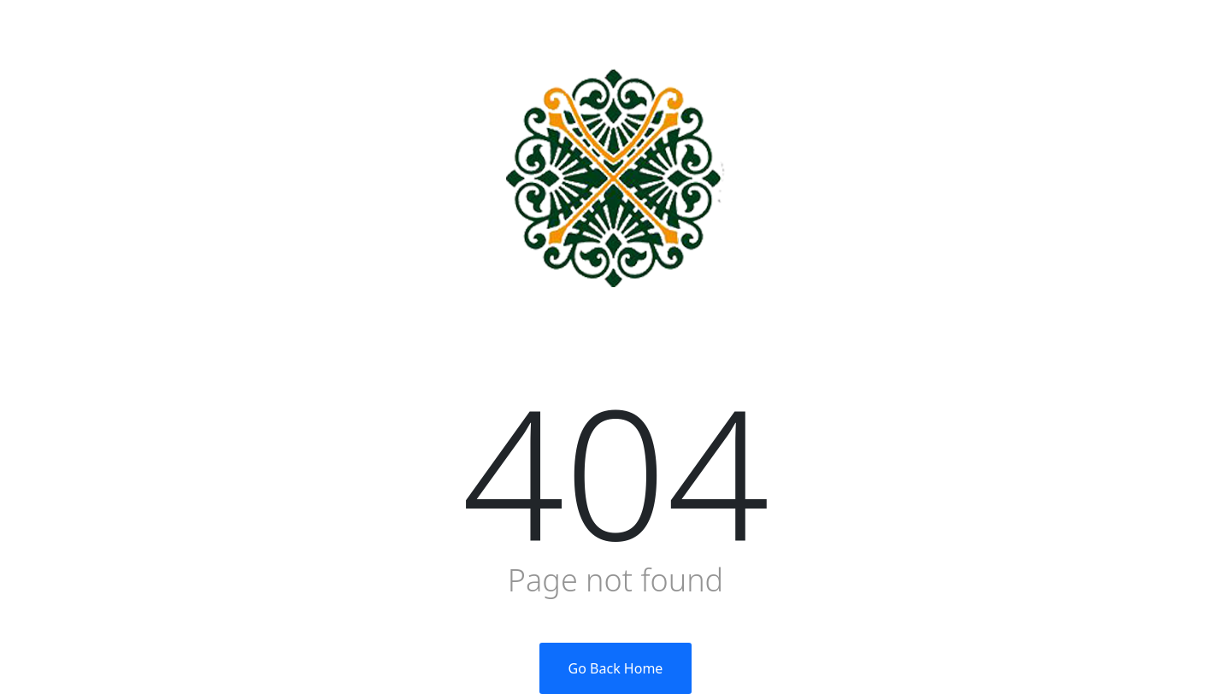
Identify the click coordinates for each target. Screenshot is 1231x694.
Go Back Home (615, 668)
